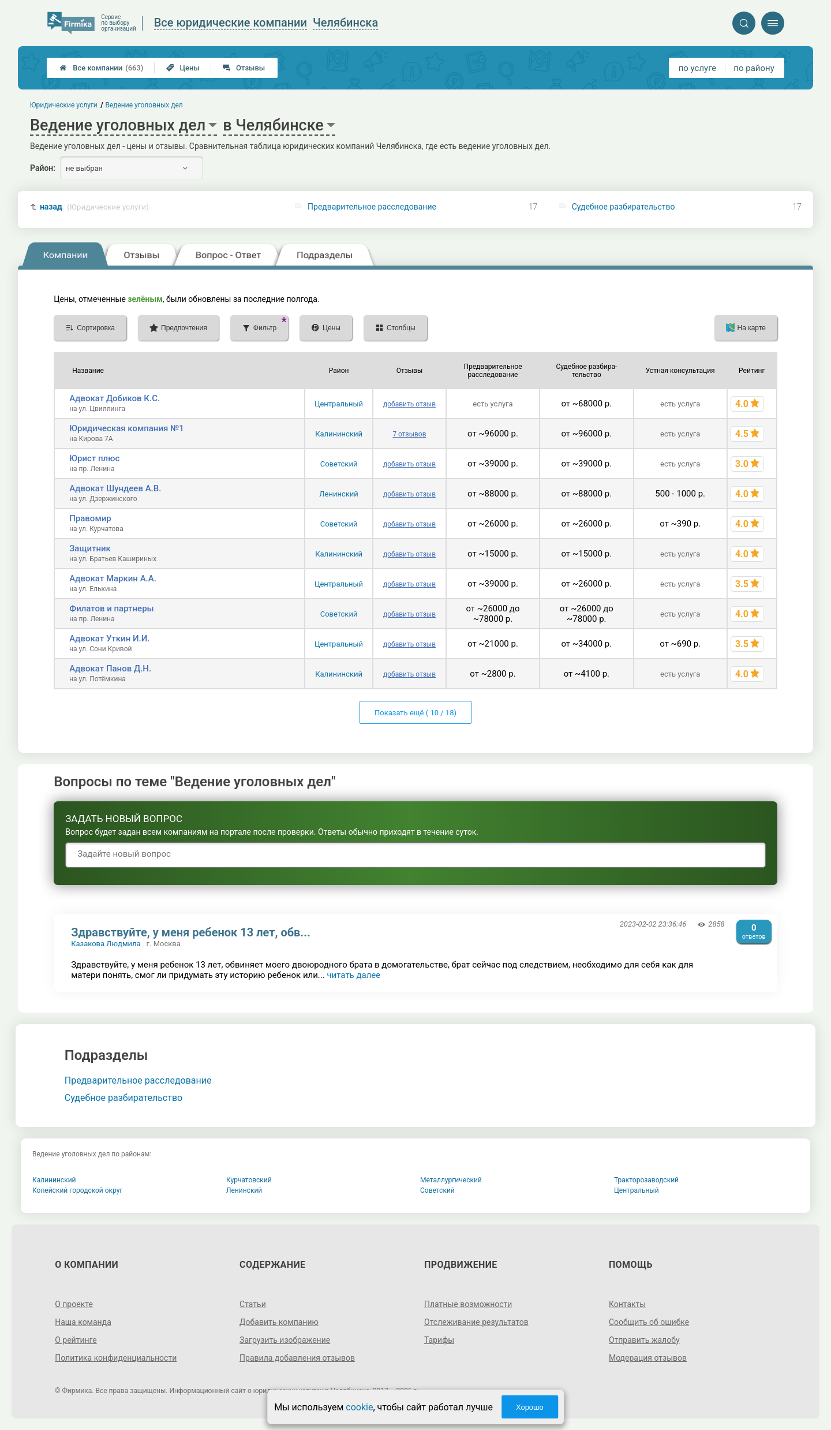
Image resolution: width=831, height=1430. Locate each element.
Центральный (339, 403)
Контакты (627, 1304)
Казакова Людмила (105, 943)
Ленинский (338, 494)
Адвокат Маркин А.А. (112, 578)
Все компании (101, 68)
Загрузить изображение (284, 1340)
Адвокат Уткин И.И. (109, 638)
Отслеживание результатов (476, 1322)
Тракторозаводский (646, 1180)
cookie (359, 1407)
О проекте (74, 1304)
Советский (339, 464)
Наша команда (83, 1322)
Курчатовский (249, 1180)
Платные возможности (468, 1304)
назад (94, 207)
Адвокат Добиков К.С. (114, 398)
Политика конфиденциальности (116, 1357)
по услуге (698, 68)
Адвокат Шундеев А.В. (115, 488)
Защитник (90, 548)
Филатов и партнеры (111, 608)
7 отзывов (409, 434)
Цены (183, 68)
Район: (42, 168)
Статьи (252, 1304)
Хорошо (530, 1407)
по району (753, 68)
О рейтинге (76, 1340)
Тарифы (439, 1340)
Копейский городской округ (77, 1190)
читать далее (353, 975)
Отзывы (244, 68)
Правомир (90, 518)
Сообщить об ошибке (649, 1322)
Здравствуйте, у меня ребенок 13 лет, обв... (190, 932)
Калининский (338, 434)
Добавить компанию (279, 1322)
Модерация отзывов (648, 1357)
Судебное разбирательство (623, 207)
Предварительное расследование (372, 207)
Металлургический (451, 1180)
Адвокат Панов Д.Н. (110, 668)
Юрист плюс (94, 458)
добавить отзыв (409, 404)
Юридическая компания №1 (126, 428)
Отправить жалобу (644, 1340)
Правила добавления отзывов (297, 1357)
